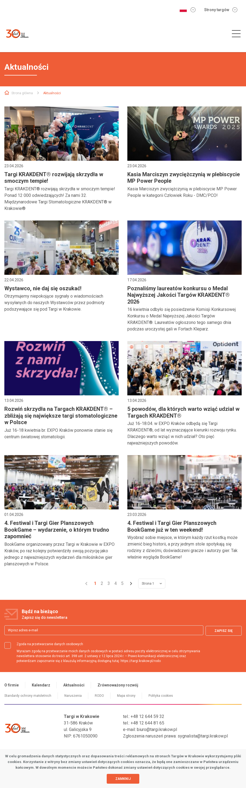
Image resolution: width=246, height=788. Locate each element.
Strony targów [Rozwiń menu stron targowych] (220, 9)
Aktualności (73, 685)
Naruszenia (73, 696)
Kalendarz (41, 685)
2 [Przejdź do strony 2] (102, 583)
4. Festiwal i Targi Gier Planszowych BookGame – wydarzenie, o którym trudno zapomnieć (56, 530)
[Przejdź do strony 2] (131, 583)
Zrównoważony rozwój (117, 685)
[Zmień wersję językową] (187, 9)
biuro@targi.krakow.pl (157, 729)
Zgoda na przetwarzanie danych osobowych (43, 644)
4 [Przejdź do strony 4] (115, 583)
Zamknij (123, 779)
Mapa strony (126, 696)
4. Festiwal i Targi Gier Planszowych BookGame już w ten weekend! (171, 526)
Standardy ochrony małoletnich (27, 696)
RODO (99, 696)
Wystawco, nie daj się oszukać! (42, 288)
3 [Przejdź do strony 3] (109, 583)
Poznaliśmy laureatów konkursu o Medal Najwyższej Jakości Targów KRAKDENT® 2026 (178, 295)
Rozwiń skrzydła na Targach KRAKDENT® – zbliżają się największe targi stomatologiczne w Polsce (60, 415)
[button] (236, 34)
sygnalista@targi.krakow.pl (203, 736)
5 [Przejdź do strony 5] (122, 583)
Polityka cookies (161, 696)
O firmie (11, 685)
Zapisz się (224, 630)
